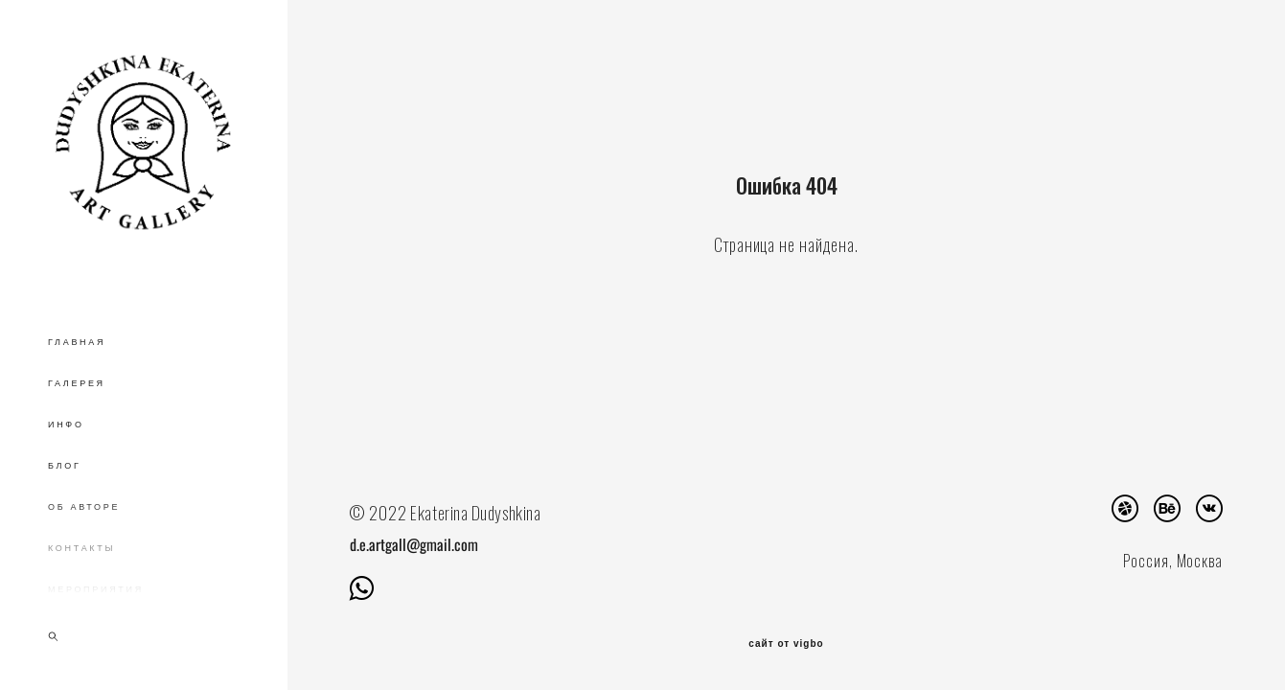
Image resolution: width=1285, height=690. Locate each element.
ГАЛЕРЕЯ (76, 383)
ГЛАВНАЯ (76, 342)
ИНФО (66, 424)
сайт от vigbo (785, 644)
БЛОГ (64, 466)
